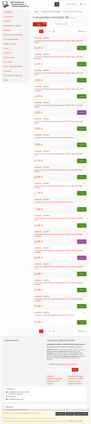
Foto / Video (8, 62)
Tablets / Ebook (9, 57)
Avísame (82, 112)
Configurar (60, 414)
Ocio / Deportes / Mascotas (13, 75)
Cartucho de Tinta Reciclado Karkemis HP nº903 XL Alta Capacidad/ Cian (59, 154)
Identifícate (71, 4)
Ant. (36, 31)
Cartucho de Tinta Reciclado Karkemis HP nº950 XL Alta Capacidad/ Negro (59, 106)
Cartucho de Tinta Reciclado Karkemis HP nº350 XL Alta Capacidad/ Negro (59, 122)
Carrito (83, 4)
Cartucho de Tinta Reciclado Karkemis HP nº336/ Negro (55, 315)
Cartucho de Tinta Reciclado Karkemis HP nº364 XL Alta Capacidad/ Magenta (59, 57)
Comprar (82, 48)
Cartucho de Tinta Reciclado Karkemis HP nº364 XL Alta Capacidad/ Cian (59, 74)
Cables (6, 48)
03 (49, 31)
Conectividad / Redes (11, 39)
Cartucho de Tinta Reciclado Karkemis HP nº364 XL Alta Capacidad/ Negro (59, 41)
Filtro (41, 24)
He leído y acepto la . (63, 364)
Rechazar (70, 414)
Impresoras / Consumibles (13, 35)
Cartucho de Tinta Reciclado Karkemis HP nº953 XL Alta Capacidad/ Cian (59, 219)
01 (41, 31)
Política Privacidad (54, 379)
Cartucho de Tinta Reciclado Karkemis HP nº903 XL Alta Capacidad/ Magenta (59, 235)
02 (45, 31)
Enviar (75, 370)
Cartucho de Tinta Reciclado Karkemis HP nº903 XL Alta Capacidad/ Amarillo (59, 251)
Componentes (8, 17)
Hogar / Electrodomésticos (13, 66)
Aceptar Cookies (81, 414)
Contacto (50, 376)
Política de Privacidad (69, 364)
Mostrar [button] (82, 31)
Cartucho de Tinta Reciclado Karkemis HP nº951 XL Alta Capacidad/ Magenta (59, 283)
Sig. (54, 31)
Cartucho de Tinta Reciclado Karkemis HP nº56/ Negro (54, 137)
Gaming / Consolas (10, 44)
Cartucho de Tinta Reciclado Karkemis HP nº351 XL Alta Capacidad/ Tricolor (59, 187)
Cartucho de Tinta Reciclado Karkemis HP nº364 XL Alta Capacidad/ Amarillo (59, 90)
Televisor (7, 30)
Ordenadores (8, 12)
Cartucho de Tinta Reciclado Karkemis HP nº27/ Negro (54, 202)
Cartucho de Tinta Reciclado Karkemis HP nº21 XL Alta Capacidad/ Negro (58, 170)
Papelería (7, 71)
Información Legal (75, 376)
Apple (6, 80)
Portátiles (7, 21)
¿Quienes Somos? (75, 384)
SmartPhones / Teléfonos (12, 26)
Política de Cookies (75, 421)
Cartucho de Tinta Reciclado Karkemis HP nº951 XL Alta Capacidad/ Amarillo (59, 300)
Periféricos (8, 53)
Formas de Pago (74, 381)
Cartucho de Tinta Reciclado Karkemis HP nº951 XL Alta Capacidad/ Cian (59, 267)
